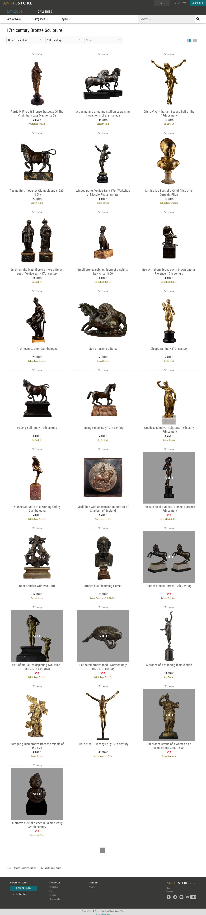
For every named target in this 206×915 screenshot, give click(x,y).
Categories (53, 885)
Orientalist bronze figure (50, 866)
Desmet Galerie (103, 123)
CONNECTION (198, 2)
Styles (51, 889)
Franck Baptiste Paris (103, 281)
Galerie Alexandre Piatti (103, 754)
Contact (169, 889)
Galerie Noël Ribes (36, 833)
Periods (52, 893)
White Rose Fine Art (36, 123)
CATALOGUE (14, 11)
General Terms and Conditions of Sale (109, 909)
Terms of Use (87, 909)
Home (168, 886)
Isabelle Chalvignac (169, 597)
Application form (20, 892)
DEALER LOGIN (23, 886)
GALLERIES (44, 11)
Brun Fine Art (169, 675)
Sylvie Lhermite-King (103, 518)
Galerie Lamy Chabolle (169, 202)
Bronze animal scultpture (25, 866)
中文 (184, 2)
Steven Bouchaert (170, 754)
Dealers (92, 885)
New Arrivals (13, 19)
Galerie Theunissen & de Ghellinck (103, 597)
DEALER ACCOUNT (18, 880)
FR (175, 2)
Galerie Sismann (103, 202)
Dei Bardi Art (170, 123)
